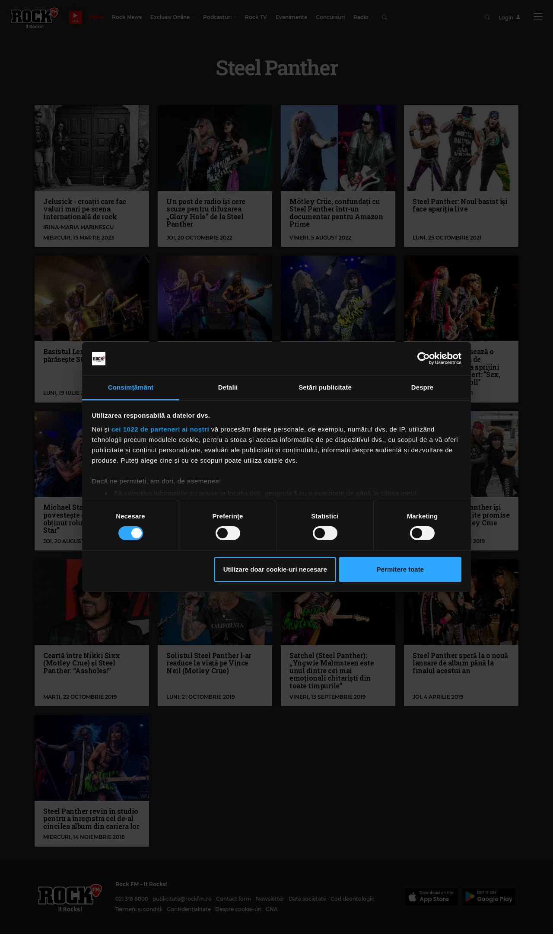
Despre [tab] (422, 387)
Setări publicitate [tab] (325, 387)
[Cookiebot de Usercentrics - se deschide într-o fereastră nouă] (423, 358)
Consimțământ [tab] (130, 387)
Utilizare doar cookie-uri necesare (275, 569)
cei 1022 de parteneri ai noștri (160, 429)
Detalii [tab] (228, 387)
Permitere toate (400, 569)
